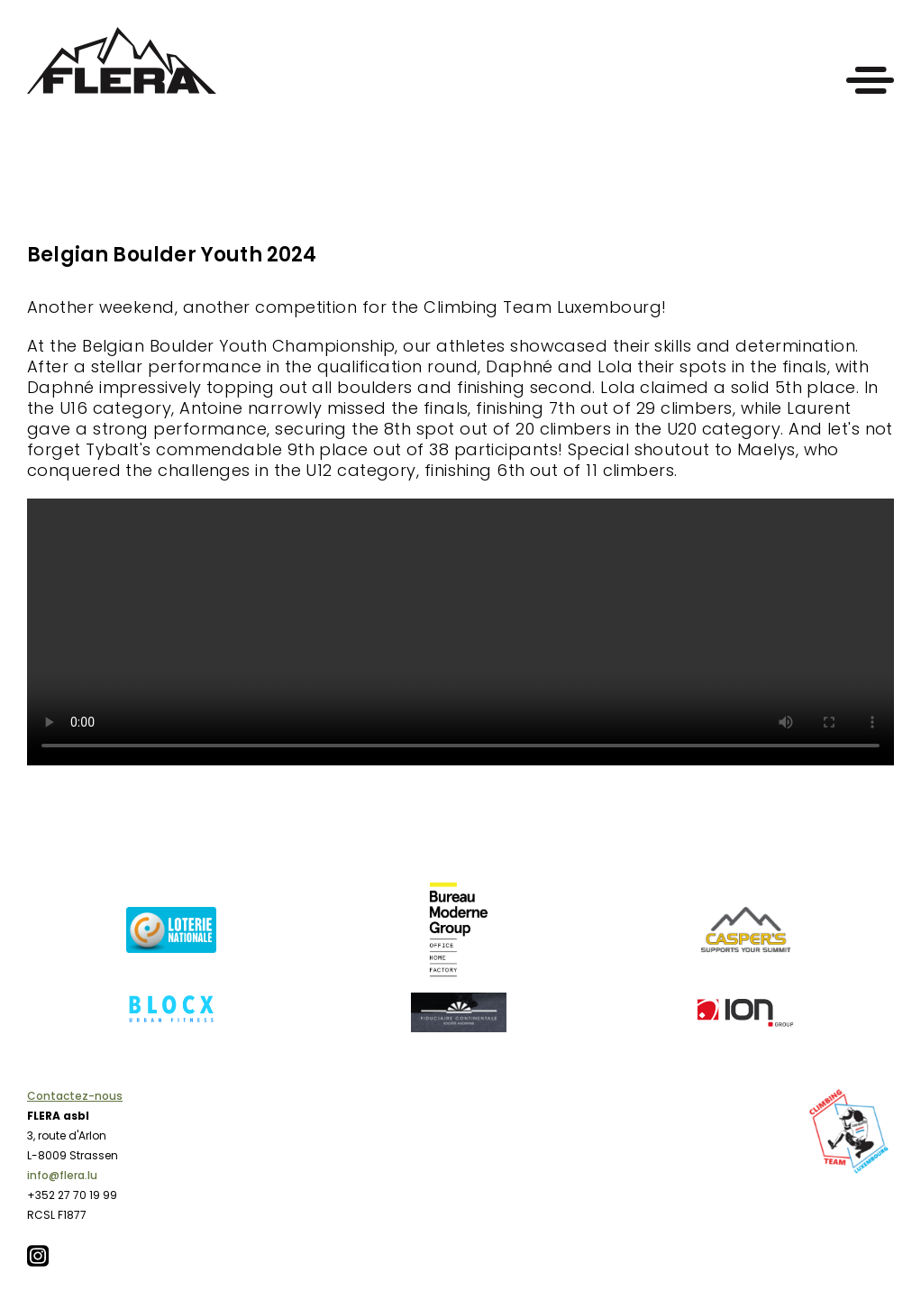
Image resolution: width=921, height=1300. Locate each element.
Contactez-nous (75, 1095)
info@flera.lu (62, 1175)
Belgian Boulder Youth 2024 (172, 255)
